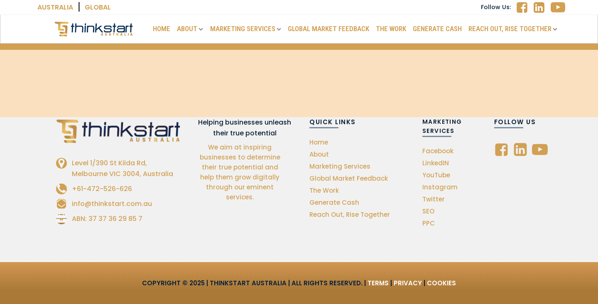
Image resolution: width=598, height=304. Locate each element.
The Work (391, 29)
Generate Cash (437, 29)
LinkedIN (435, 163)
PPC (428, 223)
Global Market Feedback (328, 29)
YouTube (436, 175)
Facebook (437, 151)
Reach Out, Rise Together (512, 29)
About (190, 29)
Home (161, 29)
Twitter (433, 199)
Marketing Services (245, 29)
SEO (428, 211)
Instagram (440, 187)
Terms (378, 283)
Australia (55, 7)
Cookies (441, 283)
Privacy (408, 283)
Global (98, 7)
